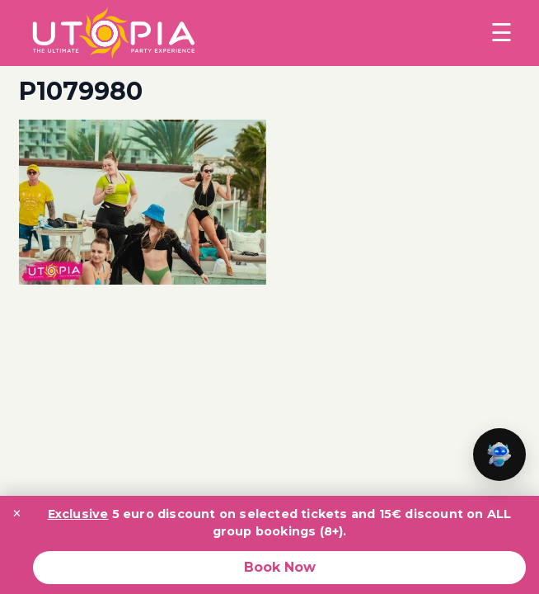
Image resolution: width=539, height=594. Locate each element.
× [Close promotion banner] (17, 513)
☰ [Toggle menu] (501, 32)
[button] (499, 454)
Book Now (280, 567)
